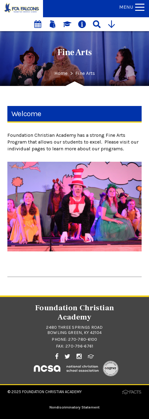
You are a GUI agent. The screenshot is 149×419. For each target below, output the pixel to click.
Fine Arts (85, 73)
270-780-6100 (82, 339)
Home (61, 73)
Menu (131, 7)
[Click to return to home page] (21, 12)
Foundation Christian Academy (52, 391)
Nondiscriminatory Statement (74, 407)
